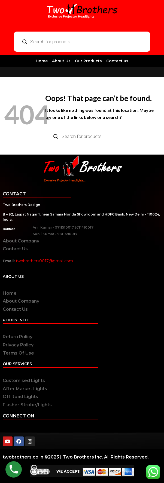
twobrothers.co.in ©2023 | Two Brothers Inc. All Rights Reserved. (76, 457)
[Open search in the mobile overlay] (82, 42)
